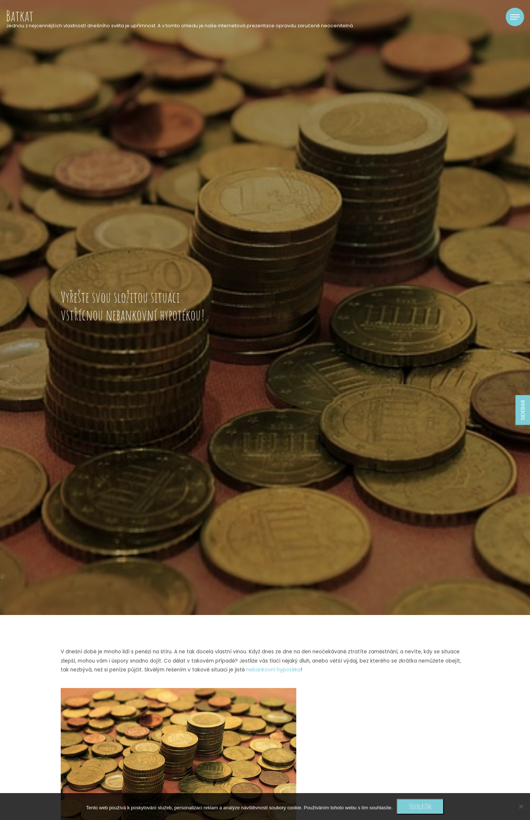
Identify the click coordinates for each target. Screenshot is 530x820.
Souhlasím (420, 806)
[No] (520, 806)
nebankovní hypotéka (273, 669)
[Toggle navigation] (515, 17)
